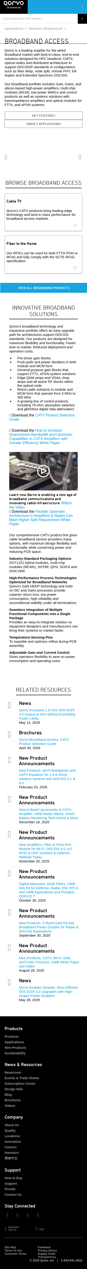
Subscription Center (20, 1083)
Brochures (13, 1100)
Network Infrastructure (46, 28)
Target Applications (43, 124)
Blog (8, 1094)
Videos (10, 1106)
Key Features (43, 115)
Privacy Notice (47, 1250)
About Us (12, 1125)
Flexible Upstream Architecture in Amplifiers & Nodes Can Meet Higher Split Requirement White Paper (41, 518)
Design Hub (14, 1089)
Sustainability (15, 1053)
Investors (12, 1153)
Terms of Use (13, 1250)
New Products (15, 1047)
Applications (14, 28)
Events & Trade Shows (22, 1078)
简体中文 (11, 1158)
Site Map (10, 1247)
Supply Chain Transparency (47, 1255)
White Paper (40, 436)
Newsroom (13, 1072)
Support (11, 1183)
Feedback (44, 1247)
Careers (11, 1147)
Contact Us (13, 1194)
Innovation (13, 1141)
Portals (10, 1189)
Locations (12, 1136)
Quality (10, 1130)
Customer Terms (15, 1253)
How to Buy (13, 1178)
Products (12, 1036)
